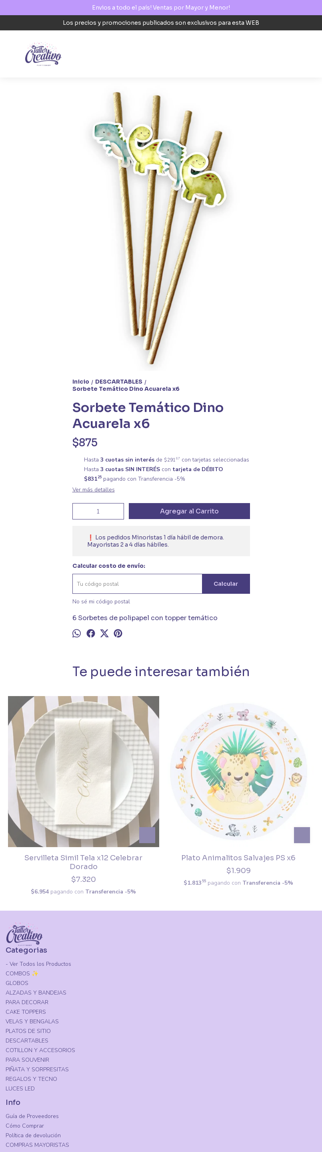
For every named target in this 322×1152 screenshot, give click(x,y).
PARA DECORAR (27, 932)
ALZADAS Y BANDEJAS (36, 923)
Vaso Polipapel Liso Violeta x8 (199, 785)
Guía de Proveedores (32, 1046)
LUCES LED (20, 1019)
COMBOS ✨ (22, 903)
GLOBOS (17, 913)
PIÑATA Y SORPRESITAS (37, 999)
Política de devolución (33, 1065)
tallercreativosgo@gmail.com (48, 1121)
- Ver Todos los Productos (38, 894)
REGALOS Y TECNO (31, 1009)
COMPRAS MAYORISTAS (37, 1075)
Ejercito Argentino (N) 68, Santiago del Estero (54, 1106)
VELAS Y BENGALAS (32, 951)
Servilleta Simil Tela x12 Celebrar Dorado (45, 785)
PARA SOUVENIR (27, 990)
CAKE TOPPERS (26, 942)
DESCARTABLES (27, 971)
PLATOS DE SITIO (28, 961)
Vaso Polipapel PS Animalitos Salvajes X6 (277, 785)
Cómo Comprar (25, 1056)
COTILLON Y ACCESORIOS (40, 980)
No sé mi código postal (101, 601)
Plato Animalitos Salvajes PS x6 (122, 785)
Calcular (226, 583)
